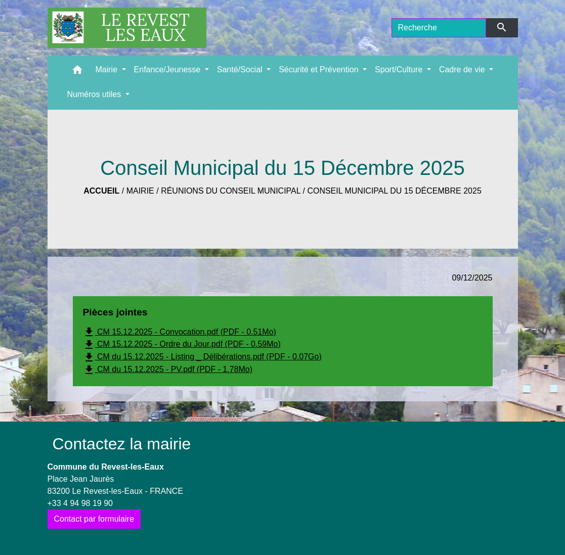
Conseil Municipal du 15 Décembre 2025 (394, 191)
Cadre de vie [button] (463, 69)
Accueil (101, 191)
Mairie (140, 191)
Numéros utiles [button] (95, 94)
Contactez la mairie (122, 444)
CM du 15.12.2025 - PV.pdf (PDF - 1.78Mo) (168, 370)
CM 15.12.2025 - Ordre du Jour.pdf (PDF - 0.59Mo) (182, 345)
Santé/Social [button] (241, 69)
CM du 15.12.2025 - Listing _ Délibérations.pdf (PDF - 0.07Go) (202, 357)
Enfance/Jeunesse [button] (168, 69)
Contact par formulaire (94, 519)
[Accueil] (127, 28)
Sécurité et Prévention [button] (320, 69)
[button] (77, 72)
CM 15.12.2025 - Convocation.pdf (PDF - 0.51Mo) (179, 332)
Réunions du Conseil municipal (230, 191)
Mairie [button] (108, 69)
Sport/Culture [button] (400, 69)
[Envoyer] (502, 27)
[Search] (439, 27)
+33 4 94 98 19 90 (80, 503)
